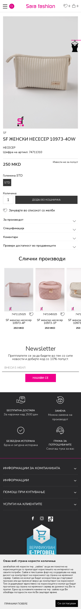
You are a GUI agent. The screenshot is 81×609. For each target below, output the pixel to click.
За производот (40, 219)
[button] (11, 6)
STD (7, 182)
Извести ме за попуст (65, 162)
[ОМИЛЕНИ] (67, 6)
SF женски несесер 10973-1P (50, 322)
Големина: (13, 175)
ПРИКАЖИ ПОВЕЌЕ (16, 603)
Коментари (40, 237)
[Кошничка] (75, 5)
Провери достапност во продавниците (40, 245)
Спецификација (40, 228)
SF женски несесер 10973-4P (19, 322)
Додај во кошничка (46, 199)
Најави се (40, 378)
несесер (9, 148)
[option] (40, 72)
